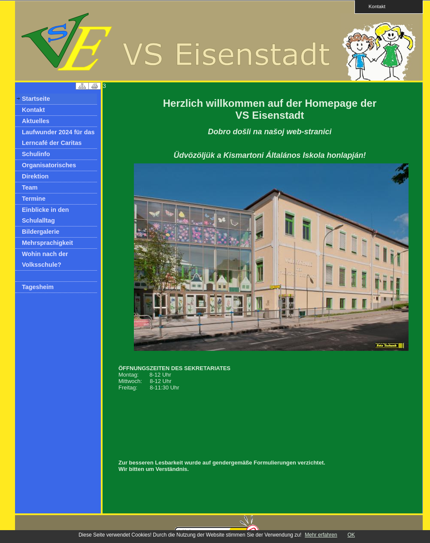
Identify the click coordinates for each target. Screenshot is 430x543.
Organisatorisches (49, 165)
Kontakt (374, 6)
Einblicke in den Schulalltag (45, 215)
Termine (33, 198)
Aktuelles (35, 121)
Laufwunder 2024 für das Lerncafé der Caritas (58, 137)
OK (351, 535)
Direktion (35, 176)
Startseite (36, 98)
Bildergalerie (40, 231)
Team (30, 187)
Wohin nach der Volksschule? (45, 259)
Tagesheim (38, 287)
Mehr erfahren (321, 535)
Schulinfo (36, 154)
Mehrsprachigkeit (47, 242)
